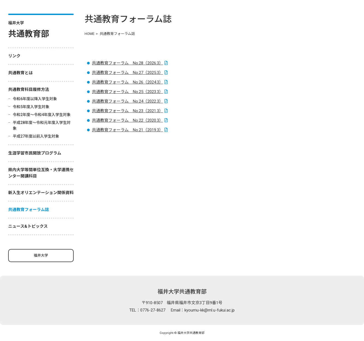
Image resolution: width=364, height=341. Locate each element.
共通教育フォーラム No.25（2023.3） (127, 91)
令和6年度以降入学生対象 (35, 99)
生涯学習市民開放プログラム (34, 153)
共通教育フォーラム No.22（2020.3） (127, 120)
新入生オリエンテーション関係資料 (41, 192)
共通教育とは (20, 72)
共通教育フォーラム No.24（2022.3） (127, 101)
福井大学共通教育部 (182, 291)
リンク (14, 56)
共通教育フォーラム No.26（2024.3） (127, 82)
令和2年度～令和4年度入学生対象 (42, 114)
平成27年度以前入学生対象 (36, 136)
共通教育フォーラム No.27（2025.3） (127, 72)
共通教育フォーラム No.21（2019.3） (127, 129)
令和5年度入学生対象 (31, 107)
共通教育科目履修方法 (28, 89)
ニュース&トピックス (28, 226)
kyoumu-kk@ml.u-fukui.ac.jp (209, 310)
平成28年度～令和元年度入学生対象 (42, 125)
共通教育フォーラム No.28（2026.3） (127, 63)
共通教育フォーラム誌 (28, 209)
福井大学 (41, 255)
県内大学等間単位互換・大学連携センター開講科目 (41, 173)
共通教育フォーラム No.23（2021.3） (127, 110)
